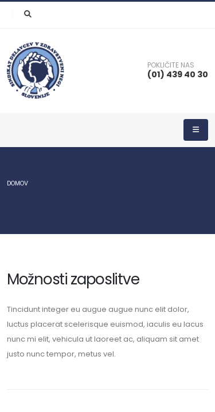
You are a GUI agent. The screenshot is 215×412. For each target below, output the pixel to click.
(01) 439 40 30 (177, 74)
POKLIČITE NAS (170, 65)
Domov (17, 183)
